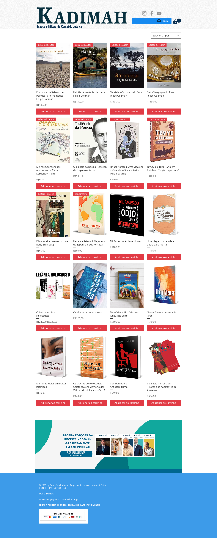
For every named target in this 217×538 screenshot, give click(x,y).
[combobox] (166, 36)
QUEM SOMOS (46, 493)
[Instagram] (144, 13)
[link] (177, 21)
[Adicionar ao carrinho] (53, 112)
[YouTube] (159, 13)
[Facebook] (152, 13)
